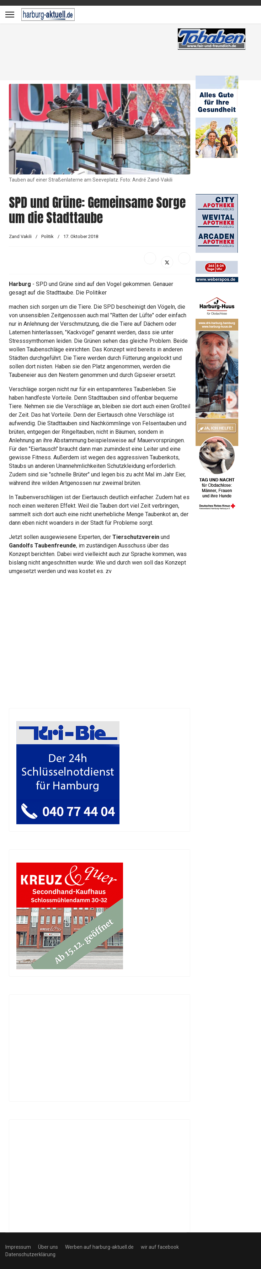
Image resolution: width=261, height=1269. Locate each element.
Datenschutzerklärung (30, 1254)
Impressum (18, 1247)
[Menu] (9, 14)
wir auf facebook (160, 1247)
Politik (48, 236)
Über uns (48, 1247)
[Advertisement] (108, 53)
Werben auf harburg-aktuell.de (99, 1247)
